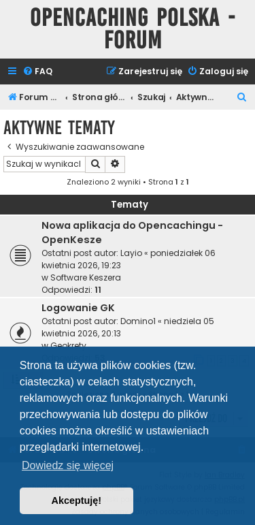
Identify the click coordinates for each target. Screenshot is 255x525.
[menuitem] (37, 72)
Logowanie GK (78, 308)
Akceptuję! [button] (77, 500)
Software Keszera (85, 277)
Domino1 (138, 321)
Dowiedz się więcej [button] (68, 465)
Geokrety (68, 345)
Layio (131, 253)
